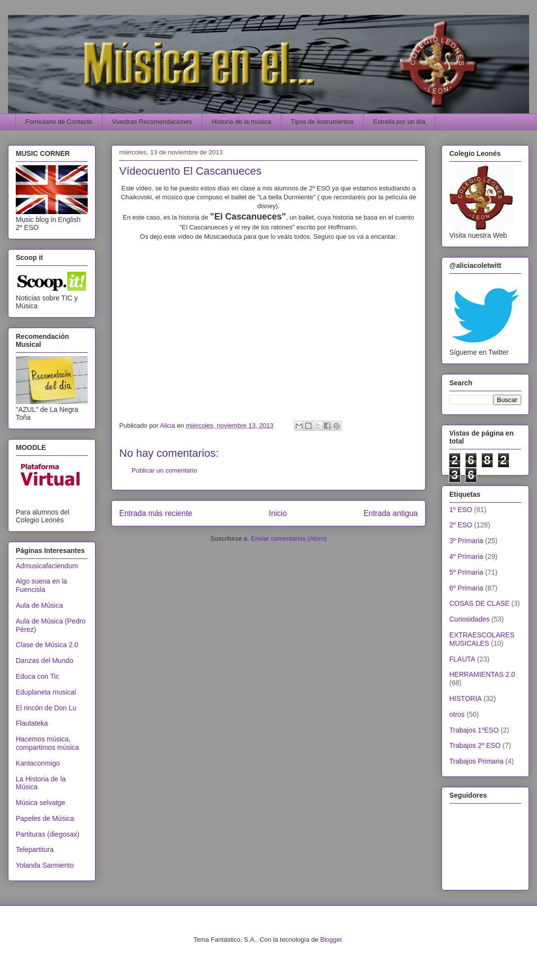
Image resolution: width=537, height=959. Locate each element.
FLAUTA (462, 659)
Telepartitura (35, 849)
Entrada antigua (391, 513)
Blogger (331, 939)
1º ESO (460, 510)
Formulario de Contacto (59, 121)
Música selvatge (40, 803)
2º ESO (460, 525)
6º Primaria (466, 588)
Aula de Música (39, 605)
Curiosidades (469, 619)
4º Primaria (466, 556)
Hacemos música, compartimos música (47, 743)
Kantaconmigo (38, 763)
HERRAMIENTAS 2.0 (482, 674)
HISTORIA (465, 698)
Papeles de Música (45, 818)
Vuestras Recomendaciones (152, 121)
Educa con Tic (37, 676)
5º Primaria (466, 572)
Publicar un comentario (164, 470)
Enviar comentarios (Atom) (289, 538)
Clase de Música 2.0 (47, 645)
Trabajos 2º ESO (475, 745)
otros (457, 714)
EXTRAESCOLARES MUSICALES (481, 639)
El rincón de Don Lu (46, 708)
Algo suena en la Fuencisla (41, 585)
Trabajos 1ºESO (474, 730)
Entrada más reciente (155, 513)
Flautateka (32, 723)
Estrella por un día (399, 121)
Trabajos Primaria (476, 761)
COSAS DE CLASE (479, 603)
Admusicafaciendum (47, 566)
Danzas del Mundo (44, 660)
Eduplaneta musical (46, 692)
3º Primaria (466, 541)
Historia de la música (241, 121)
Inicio (278, 513)
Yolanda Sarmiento (45, 865)
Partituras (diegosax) (47, 834)
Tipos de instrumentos (322, 121)
